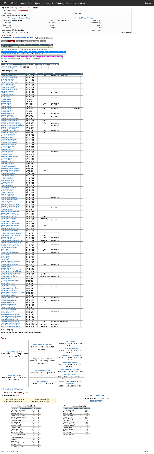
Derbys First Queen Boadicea (10, 252)
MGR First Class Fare (7, 91)
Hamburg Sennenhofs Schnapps (11, 316)
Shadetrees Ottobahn (7, 306)
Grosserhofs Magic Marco (42, 345)
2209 (58, 20)
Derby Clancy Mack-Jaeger (9, 77)
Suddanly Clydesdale (7, 165)
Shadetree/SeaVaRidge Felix (9, 118)
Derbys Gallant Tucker (8, 307)
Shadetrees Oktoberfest (8, 300)
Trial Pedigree (57, 3)
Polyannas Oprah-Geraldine (9, 156)
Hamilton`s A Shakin (7, 196)
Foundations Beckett (7, 177)
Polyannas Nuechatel (7, 146)
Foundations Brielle (7, 182)
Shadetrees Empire (7, 110)
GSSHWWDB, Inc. (13, 451)
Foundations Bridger (7, 180)
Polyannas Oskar (6, 161)
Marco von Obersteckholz (70, 369)
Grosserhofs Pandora (70, 362)
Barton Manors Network (8, 227)
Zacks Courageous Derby (9, 89)
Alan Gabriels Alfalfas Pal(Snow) (11, 271)
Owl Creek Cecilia (86, 18)
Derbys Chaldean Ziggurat (9, 86)
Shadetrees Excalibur (7, 113)
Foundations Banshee (8, 173)
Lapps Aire (70, 384)
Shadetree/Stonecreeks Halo (10, 204)
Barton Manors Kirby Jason (9, 288)
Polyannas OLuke (6, 153)
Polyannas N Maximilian (8, 134)
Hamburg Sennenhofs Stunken (10, 323)
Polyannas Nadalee (7, 136)
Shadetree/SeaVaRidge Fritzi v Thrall (12, 125)
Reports (69, 3)
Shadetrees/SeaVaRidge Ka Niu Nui (12, 240)
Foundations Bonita (7, 178)
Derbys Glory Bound (7, 311)
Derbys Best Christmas (8, 81)
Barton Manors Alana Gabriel (10, 276)
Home (22, 3)
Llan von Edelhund (7, 192)
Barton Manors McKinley (8, 295)
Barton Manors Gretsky (8, 221)
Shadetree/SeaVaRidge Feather (10, 117)
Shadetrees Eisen (6, 103)
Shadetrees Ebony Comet (9, 98)
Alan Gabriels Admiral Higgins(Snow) (12, 270)
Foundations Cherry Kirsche (10, 232)
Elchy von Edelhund (7, 185)
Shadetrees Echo (6, 99)
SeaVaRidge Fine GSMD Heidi (10, 129)
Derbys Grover (5, 254)
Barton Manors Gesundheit (9, 215)
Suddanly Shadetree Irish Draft (10, 170)
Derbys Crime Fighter (7, 87)
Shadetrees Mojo (6, 266)
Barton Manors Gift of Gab (9, 216)
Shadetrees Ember (6, 108)
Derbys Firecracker (7, 251)
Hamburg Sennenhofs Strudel (10, 321)
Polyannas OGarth (6, 149)
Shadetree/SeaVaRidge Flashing (11, 124)
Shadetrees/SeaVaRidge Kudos (10, 244)
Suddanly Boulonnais (7, 163)
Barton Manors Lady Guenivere (10, 225)
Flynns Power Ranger (7, 68)
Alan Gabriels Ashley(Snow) (9, 275)
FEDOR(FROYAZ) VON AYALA (70, 355)
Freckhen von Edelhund (8, 187)
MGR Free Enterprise (7, 93)
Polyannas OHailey (7, 151)
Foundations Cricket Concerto (10, 235)
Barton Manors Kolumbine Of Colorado (13, 292)
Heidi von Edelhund (7, 189)
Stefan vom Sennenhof (70, 379)
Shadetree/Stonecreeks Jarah (10, 228)
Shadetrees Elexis (6, 105)
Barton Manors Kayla (7, 283)
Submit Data (80, 3)
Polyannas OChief (6, 148)
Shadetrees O (5, 299)
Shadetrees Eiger (6, 101)
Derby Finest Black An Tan (9, 247)
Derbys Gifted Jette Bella (8, 309)
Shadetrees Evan (6, 111)
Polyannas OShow (6, 160)
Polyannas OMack (6, 154)
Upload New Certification (43, 38)
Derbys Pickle (5, 313)
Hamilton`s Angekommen (9, 199)
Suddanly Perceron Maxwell (9, 166)
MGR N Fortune (5, 96)
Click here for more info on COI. (96, 395)
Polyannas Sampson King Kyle (10, 280)
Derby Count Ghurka (7, 79)
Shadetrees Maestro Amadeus (10, 261)
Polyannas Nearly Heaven (9, 139)
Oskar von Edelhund (7, 194)
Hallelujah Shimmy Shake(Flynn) (11, 66)
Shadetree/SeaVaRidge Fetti (9, 120)
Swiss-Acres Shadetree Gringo (10, 326)
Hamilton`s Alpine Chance (9, 197)
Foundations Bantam (7, 175)
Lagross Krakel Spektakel (42, 359)
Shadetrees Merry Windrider (9, 264)
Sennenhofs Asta (70, 374)
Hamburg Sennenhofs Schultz (10, 318)
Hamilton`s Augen (6, 203)
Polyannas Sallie (6, 278)
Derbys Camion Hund (7, 84)
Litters (37, 3)
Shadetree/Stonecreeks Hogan (10, 206)
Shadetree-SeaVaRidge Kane (10, 246)
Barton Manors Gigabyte (8, 218)
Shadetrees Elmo (6, 106)
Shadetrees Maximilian (8, 263)
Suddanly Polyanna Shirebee (10, 168)
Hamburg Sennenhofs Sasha (10, 314)
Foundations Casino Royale (9, 230)
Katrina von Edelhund (7, 191)
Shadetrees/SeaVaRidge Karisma (11, 242)
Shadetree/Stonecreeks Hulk (10, 208)
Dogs (30, 3)
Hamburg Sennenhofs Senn (9, 319)
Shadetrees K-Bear (7, 237)
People (46, 3)
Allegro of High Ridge (42, 370)
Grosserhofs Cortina (70, 348)
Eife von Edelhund (6, 184)
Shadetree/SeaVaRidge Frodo (10, 127)
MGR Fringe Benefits (7, 94)
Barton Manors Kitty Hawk (9, 290)
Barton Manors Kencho (8, 285)
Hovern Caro (70, 341)
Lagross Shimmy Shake (21, 18)
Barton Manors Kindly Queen (10, 287)
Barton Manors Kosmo (8, 294)
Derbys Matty (5, 258)
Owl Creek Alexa (42, 381)
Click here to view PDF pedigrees (12, 389)
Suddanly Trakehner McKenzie (10, 172)
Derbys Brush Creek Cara (9, 82)
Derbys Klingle (5, 256)
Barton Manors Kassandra (9, 282)
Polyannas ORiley (6, 158)
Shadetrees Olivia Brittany (9, 304)
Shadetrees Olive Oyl (7, 302)
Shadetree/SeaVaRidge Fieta (10, 122)
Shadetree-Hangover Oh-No (9, 297)
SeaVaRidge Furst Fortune (9, 132)
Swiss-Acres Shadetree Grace (10, 325)
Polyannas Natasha (7, 137)
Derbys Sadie (5, 259)
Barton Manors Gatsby (8, 213)
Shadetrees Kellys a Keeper (9, 239)
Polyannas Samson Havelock (10, 211)
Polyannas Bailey (6, 209)
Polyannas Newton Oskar (9, 141)
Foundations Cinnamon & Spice (11, 233)
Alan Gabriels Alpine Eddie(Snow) (11, 273)
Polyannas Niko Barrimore (9, 142)
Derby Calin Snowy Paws (9, 75)
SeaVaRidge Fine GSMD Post (10, 130)
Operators (148, 3)
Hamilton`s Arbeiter (7, 201)
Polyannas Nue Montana (8, 144)
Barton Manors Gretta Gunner (10, 223)
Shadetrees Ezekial (7, 115)
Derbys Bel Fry (5, 249)
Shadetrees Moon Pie (7, 268)
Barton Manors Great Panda (9, 220)
